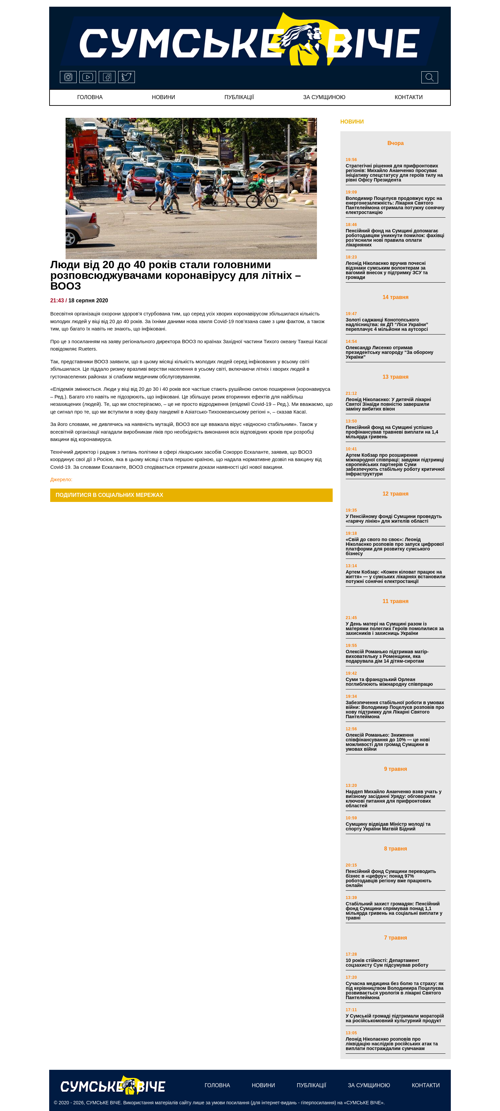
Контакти (409, 97)
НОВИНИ (352, 122)
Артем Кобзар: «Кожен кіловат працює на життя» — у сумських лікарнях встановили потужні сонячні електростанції (395, 576)
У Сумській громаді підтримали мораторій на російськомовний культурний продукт (395, 1018)
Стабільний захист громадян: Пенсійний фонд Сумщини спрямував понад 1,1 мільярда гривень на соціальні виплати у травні (394, 910)
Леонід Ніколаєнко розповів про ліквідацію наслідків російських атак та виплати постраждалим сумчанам (392, 1043)
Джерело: (61, 479)
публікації (239, 97)
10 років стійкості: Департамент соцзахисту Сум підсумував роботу (387, 963)
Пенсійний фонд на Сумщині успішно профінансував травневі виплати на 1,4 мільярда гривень (392, 432)
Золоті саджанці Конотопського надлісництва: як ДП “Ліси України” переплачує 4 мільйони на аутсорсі (387, 324)
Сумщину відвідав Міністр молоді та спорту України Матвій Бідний (388, 826)
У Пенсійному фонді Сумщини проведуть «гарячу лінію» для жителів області (394, 519)
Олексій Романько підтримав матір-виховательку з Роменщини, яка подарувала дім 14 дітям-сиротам (387, 656)
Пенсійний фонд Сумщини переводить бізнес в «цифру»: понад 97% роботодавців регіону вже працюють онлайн (391, 878)
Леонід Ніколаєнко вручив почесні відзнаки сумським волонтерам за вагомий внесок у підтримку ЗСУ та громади (387, 270)
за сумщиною (324, 97)
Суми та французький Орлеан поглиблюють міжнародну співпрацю (389, 682)
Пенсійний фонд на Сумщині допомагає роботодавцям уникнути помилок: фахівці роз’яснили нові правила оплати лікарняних (395, 237)
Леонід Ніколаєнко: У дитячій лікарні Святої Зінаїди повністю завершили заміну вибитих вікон (388, 404)
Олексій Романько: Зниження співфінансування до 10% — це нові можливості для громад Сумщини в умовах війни (388, 742)
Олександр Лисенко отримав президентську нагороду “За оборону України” (389, 352)
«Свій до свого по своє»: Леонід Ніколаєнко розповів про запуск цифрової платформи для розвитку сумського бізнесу (395, 546)
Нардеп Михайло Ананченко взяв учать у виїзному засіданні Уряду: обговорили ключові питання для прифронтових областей (393, 798)
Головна (90, 97)
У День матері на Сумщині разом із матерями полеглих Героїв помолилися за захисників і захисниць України (395, 628)
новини (163, 97)
